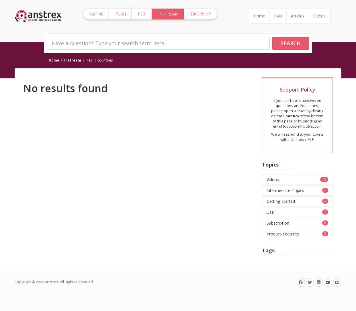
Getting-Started (297, 201)
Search (291, 43)
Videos (319, 16)
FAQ (278, 16)
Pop (142, 14)
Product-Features (297, 234)
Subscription (297, 223)
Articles (297, 16)
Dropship (201, 14)
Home (259, 16)
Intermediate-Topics (297, 190)
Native (96, 14)
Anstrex (51, 282)
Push (120, 14)
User (297, 212)
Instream (72, 60)
